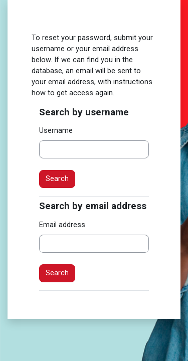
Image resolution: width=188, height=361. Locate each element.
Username (56, 130)
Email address (62, 224)
